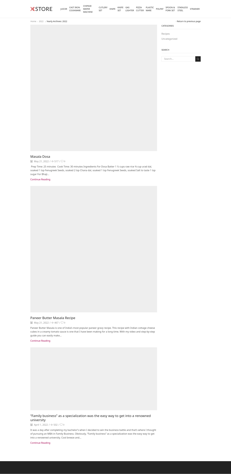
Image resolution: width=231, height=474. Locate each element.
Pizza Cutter (140, 9)
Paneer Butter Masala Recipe (54, 317)
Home (33, 21)
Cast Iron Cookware (75, 9)
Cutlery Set (103, 9)
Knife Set (120, 9)
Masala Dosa (41, 156)
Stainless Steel (183, 9)
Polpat (159, 8)
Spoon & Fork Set (170, 9)
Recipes (166, 33)
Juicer (64, 8)
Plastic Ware (150, 9)
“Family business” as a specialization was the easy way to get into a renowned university (86, 417)
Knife (112, 8)
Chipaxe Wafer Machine (88, 8)
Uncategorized (170, 39)
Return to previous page (189, 21)
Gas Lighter (129, 9)
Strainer (195, 8)
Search (198, 59)
